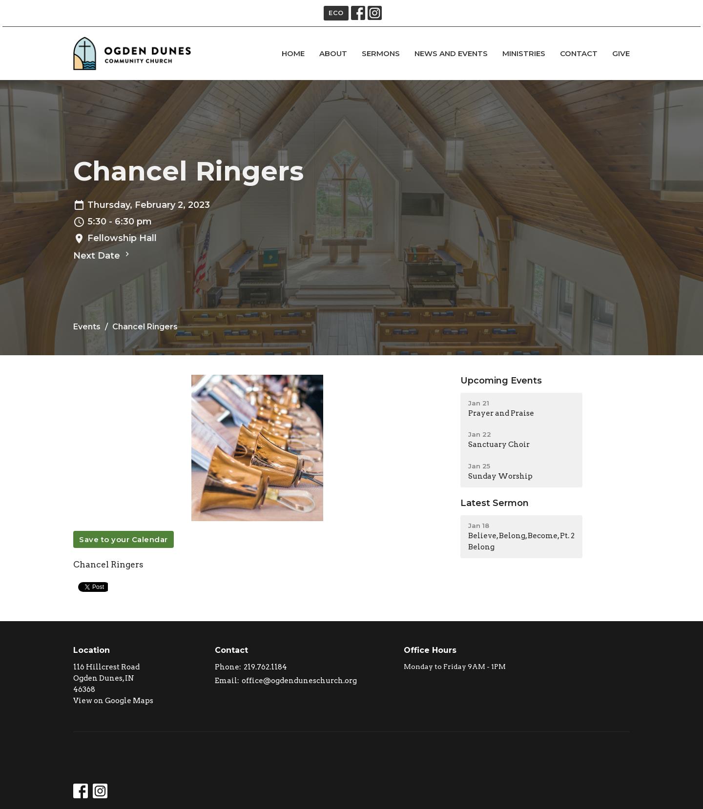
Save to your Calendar (123, 539)
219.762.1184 (265, 667)
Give (621, 53)
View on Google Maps (113, 700)
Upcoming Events (501, 380)
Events (87, 326)
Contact (579, 53)
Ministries (523, 53)
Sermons (381, 53)
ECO (336, 13)
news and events (451, 53)
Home (293, 53)
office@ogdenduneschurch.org (299, 680)
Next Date (102, 255)
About (333, 53)
